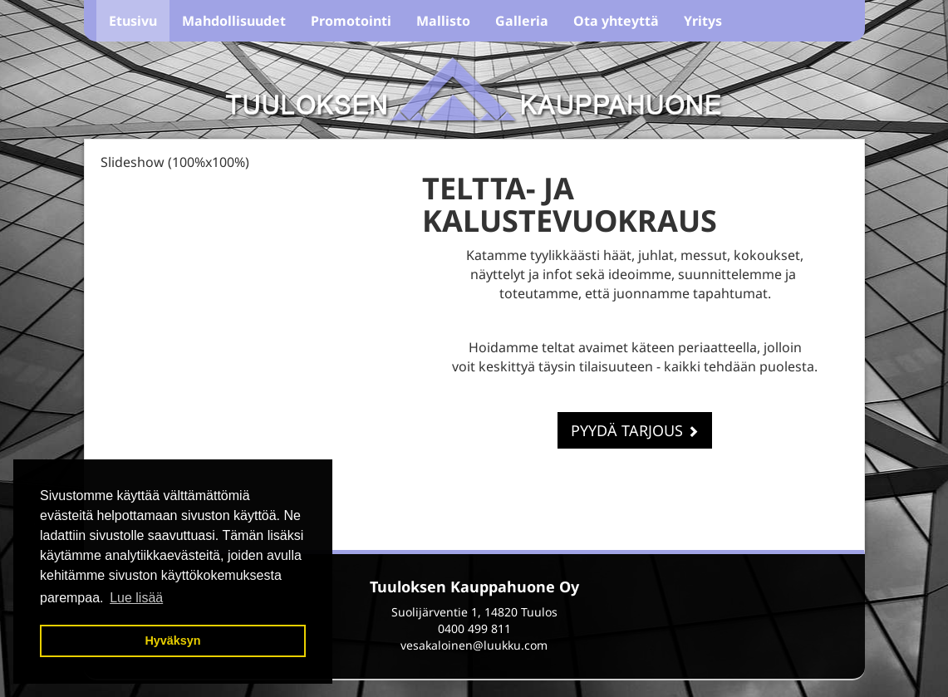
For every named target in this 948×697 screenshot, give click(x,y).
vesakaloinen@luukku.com (474, 645)
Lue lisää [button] (136, 598)
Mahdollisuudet (234, 21)
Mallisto (443, 21)
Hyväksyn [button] (172, 640)
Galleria (521, 21)
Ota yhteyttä (616, 21)
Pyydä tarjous (635, 430)
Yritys (703, 21)
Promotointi (351, 21)
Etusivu (133, 21)
